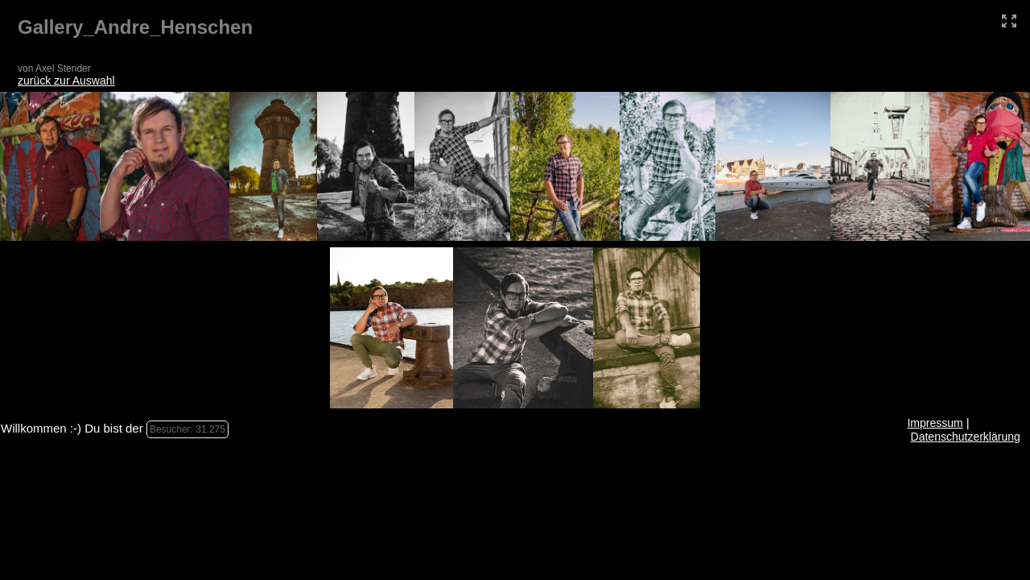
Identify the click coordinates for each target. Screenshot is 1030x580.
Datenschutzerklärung (965, 436)
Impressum (934, 422)
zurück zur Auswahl (66, 80)
